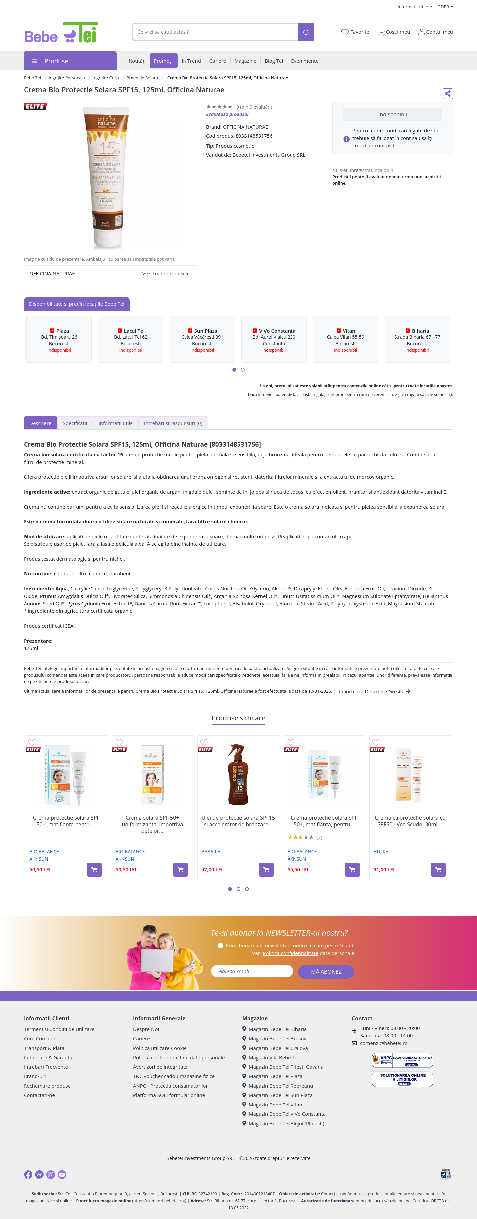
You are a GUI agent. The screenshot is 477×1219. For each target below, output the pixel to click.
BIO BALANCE (44, 851)
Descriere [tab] (40, 423)
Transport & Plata (44, 1048)
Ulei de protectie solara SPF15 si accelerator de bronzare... (238, 821)
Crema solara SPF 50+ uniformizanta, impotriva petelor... (152, 824)
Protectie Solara (142, 78)
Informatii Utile (413, 7)
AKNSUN (38, 859)
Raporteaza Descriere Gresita (373, 691)
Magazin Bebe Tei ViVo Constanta (284, 1113)
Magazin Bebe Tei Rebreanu (277, 1085)
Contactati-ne (39, 1095)
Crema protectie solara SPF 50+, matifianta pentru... (66, 821)
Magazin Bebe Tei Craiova (275, 1048)
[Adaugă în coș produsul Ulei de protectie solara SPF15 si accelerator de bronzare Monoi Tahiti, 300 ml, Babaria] (266, 870)
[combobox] (215, 32)
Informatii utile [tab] (116, 423)
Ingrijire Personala (67, 78)
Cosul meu (393, 30)
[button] (234, 369)
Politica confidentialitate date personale (179, 1057)
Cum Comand (40, 1038)
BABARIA (210, 851)
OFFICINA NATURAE (245, 126)
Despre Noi (146, 1029)
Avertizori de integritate (160, 1066)
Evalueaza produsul (227, 114)
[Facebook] (28, 1174)
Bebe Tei (32, 78)
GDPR (444, 7)
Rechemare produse (47, 1085)
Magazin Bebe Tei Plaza (272, 1076)
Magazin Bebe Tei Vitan (272, 1104)
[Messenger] (39, 1174)
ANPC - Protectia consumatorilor (170, 1085)
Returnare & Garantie (49, 1057)
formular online (187, 1095)
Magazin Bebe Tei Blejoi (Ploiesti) (283, 1123)
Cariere (141, 1038)
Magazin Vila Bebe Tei (270, 1057)
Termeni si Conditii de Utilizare (59, 1029)
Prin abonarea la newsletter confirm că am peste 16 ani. (290, 945)
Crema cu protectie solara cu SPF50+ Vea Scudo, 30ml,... (410, 821)
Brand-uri (35, 1076)
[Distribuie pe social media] (448, 93)
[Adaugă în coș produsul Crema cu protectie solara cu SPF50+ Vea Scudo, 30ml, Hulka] (438, 870)
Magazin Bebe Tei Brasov (274, 1038)
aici (390, 145)
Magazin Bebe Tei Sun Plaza (277, 1095)
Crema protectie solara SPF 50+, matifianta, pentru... (324, 821)
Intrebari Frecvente (46, 1066)
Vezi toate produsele (166, 273)
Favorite (355, 32)
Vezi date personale (303, 953)
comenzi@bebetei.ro (384, 1043)
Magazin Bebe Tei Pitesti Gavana (283, 1066)
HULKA (380, 851)
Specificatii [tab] (75, 423)
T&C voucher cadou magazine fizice (174, 1076)
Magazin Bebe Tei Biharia (274, 1029)
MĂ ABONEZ (326, 971)
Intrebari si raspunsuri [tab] (173, 423)
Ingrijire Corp (106, 78)
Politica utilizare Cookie (159, 1048)
